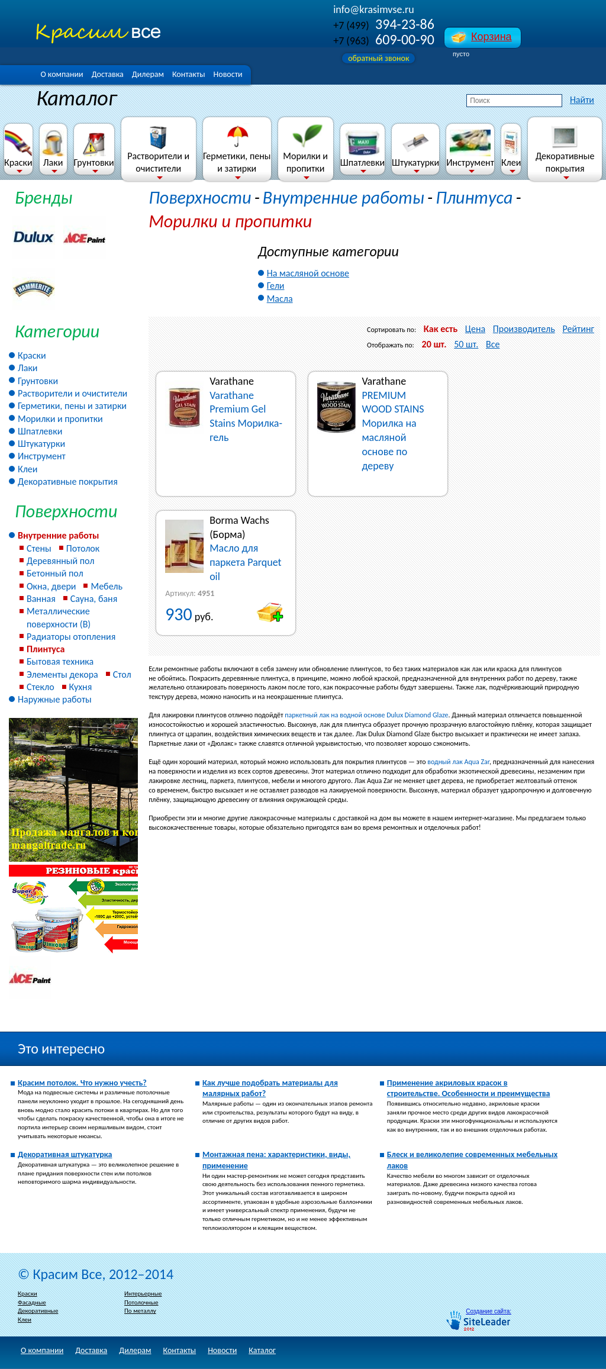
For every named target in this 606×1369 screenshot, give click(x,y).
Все (492, 344)
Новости (228, 74)
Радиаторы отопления (71, 636)
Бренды (43, 197)
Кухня (80, 686)
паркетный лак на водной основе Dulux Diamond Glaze (366, 715)
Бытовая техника (60, 661)
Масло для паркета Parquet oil (245, 562)
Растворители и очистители (158, 148)
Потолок (82, 548)
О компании (61, 74)
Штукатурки (415, 149)
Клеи (511, 149)
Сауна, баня (94, 598)
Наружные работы (55, 699)
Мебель (107, 586)
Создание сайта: (488, 1311)
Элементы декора (62, 674)
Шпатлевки (362, 149)
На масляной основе (308, 273)
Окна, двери (51, 586)
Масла (280, 298)
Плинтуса (46, 649)
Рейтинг (578, 328)
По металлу (140, 1311)
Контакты (188, 74)
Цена (475, 328)
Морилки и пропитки (305, 148)
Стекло (40, 686)
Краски (18, 149)
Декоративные (38, 1311)
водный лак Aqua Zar (458, 762)
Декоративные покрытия (565, 148)
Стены (39, 548)
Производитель (524, 328)
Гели (276, 285)
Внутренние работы (58, 535)
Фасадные (32, 1302)
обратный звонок (378, 58)
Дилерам (148, 74)
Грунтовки (94, 149)
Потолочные (141, 1302)
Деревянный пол (60, 560)
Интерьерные (143, 1293)
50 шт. (466, 344)
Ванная (41, 598)
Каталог (262, 1350)
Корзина (491, 37)
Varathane (231, 381)
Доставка (108, 74)
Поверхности (200, 197)
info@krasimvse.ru (373, 9)
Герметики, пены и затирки (236, 148)
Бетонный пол (55, 573)
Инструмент (470, 149)
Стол (122, 674)
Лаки (53, 149)
